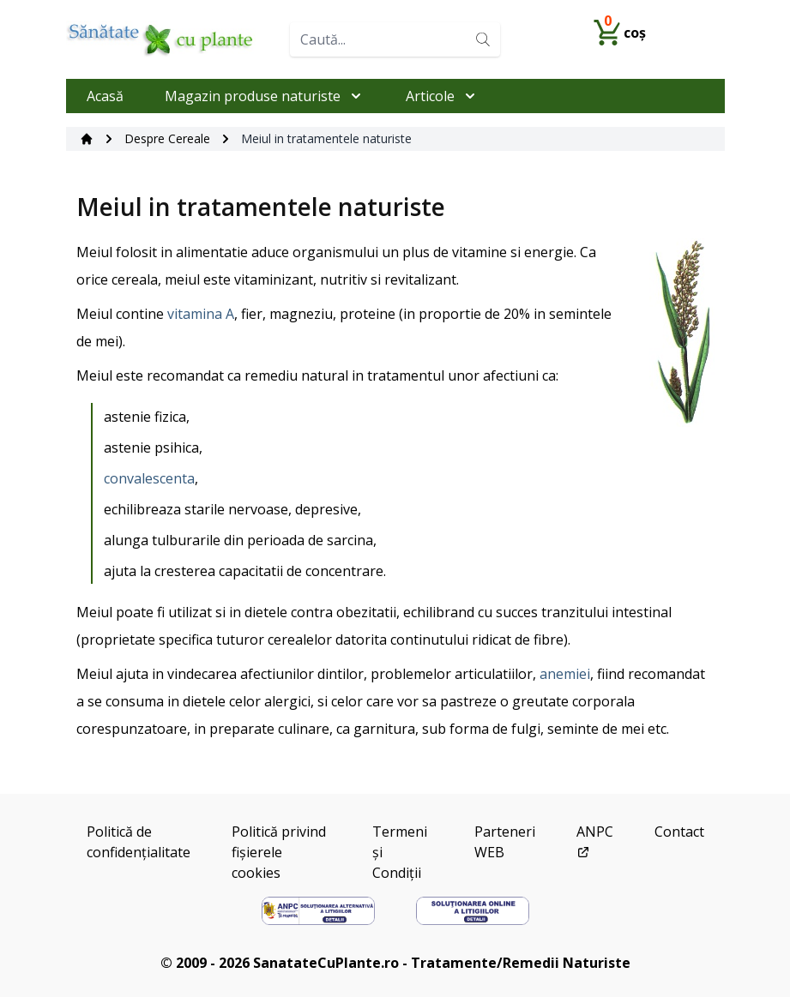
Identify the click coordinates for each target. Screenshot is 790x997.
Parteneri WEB (504, 842)
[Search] (483, 39)
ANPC (594, 840)
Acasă (105, 96)
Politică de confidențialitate (138, 842)
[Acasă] (86, 139)
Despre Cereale (167, 138)
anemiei (565, 673)
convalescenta (149, 478)
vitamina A (200, 313)
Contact (679, 831)
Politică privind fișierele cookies (279, 852)
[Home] (171, 39)
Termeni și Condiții (399, 852)
